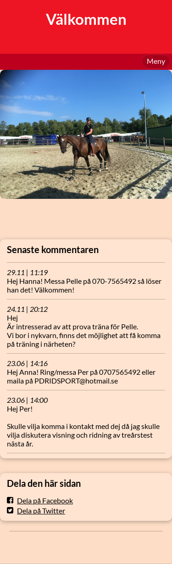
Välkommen (86, 19)
